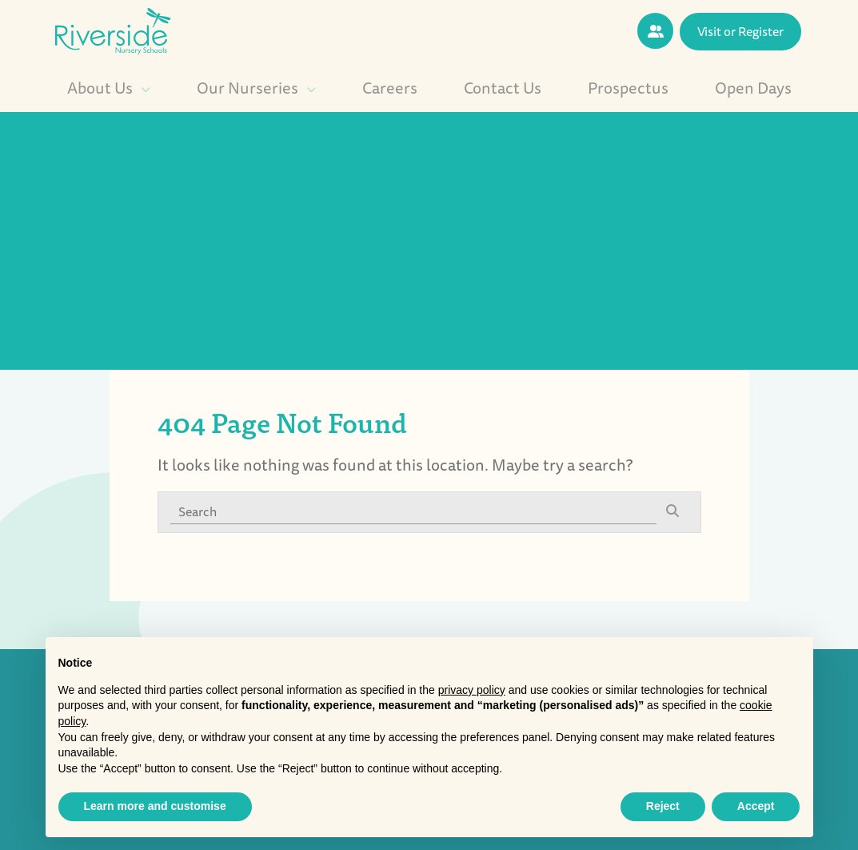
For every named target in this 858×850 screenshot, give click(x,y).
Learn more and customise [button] (155, 806)
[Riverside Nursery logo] (113, 29)
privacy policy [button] (471, 690)
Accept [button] (756, 806)
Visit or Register (740, 31)
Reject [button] (663, 806)
